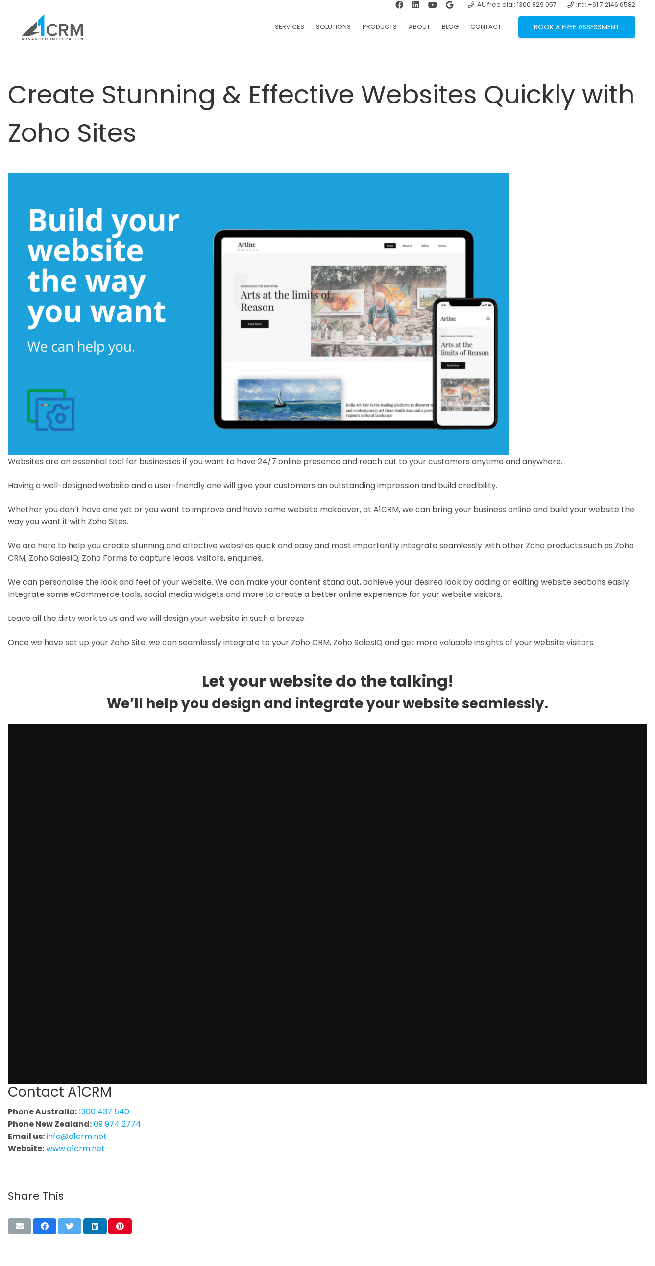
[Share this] (44, 1226)
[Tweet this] (69, 1226)
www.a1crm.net (75, 1148)
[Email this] (19, 1226)
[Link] (57, 27)
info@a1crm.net (77, 1136)
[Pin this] (120, 1226)
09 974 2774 (117, 1124)
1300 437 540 (104, 1111)
